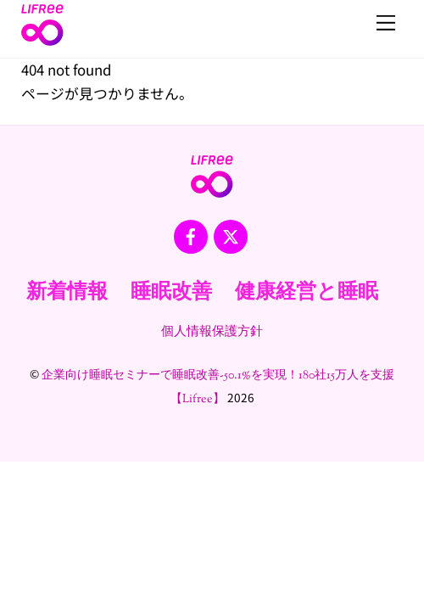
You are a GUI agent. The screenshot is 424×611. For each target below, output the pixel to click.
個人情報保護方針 (212, 331)
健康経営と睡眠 (306, 292)
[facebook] (191, 236)
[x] (231, 236)
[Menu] (386, 23)
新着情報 (67, 292)
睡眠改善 (171, 292)
